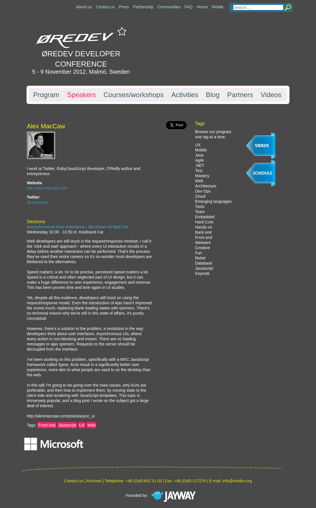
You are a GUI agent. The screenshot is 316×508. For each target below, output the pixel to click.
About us (84, 7)
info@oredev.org (237, 481)
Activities (184, 94)
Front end (46, 425)
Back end (203, 232)
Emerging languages (213, 201)
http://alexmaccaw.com (47, 188)
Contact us (105, 7)
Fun (198, 253)
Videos (271, 94)
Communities (169, 7)
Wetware (203, 242)
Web (91, 425)
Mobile (218, 7)
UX (81, 425)
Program (46, 94)
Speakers (81, 94)
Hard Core (204, 222)
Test (198, 170)
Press (124, 7)
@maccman (37, 202)
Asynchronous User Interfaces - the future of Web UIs (77, 227)
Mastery (202, 175)
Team (200, 211)
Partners (240, 94)
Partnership (143, 7)
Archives (94, 481)
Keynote (202, 273)
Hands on (203, 227)
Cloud (200, 196)
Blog (213, 94)
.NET (199, 165)
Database (203, 263)
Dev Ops (202, 191)
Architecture (205, 186)
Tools (199, 206)
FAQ (189, 7)
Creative (202, 247)
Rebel (200, 258)
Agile (199, 160)
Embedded (204, 217)
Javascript (67, 425)
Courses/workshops (134, 94)
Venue (202, 7)
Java (199, 155)
